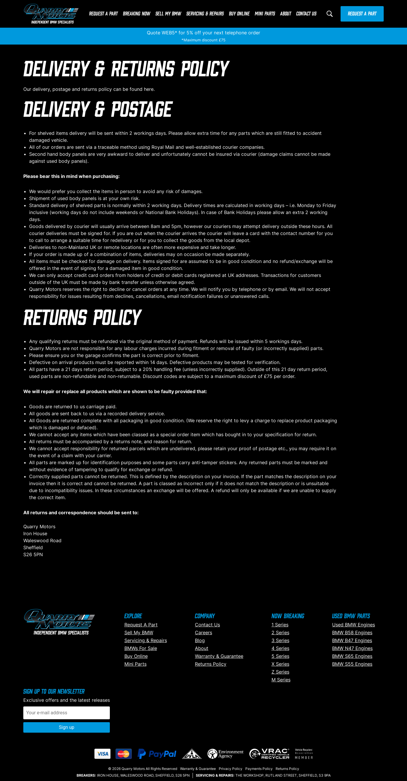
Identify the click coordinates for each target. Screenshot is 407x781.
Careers (203, 632)
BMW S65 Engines (352, 656)
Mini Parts (265, 13)
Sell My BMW (168, 13)
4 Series (280, 648)
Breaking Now (136, 13)
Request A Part (103, 13)
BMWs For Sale (140, 648)
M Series (281, 680)
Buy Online (239, 13)
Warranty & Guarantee (219, 656)
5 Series (280, 656)
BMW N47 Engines (352, 648)
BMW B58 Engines (352, 632)
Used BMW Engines (353, 625)
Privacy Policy (230, 768)
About (285, 13)
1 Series (280, 625)
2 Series (280, 632)
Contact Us (306, 13)
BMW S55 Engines (352, 664)
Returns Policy (210, 664)
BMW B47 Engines (352, 640)
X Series (280, 664)
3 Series (280, 640)
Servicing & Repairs (205, 13)
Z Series (280, 672)
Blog (200, 640)
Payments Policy (259, 768)
